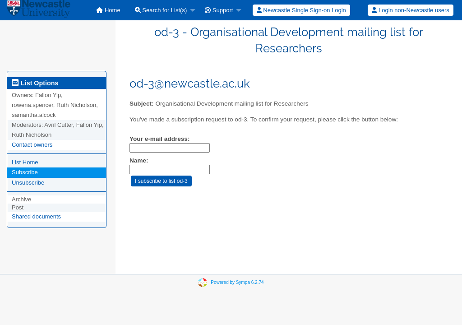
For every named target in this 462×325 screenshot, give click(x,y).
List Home (25, 162)
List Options (35, 83)
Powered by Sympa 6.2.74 (237, 282)
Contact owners (32, 144)
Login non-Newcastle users (410, 10)
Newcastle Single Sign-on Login (301, 10)
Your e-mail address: (159, 138)
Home (108, 10)
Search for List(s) (161, 10)
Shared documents (36, 216)
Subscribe (25, 172)
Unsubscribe (28, 182)
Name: (138, 160)
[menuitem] (108, 10)
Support (219, 10)
